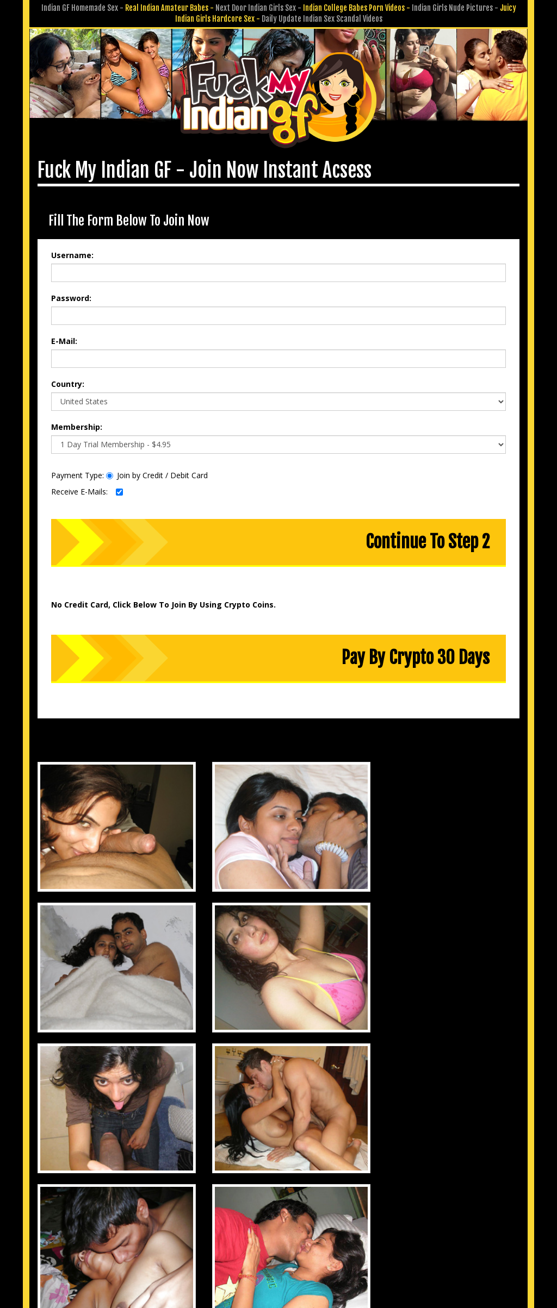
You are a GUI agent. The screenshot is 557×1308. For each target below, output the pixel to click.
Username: (72, 253)
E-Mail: (64, 339)
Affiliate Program (387, 1206)
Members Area (166, 1206)
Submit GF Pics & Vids (310, 1206)
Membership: (76, 425)
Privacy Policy (239, 1222)
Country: (67, 382)
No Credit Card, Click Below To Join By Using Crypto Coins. (163, 602)
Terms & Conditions (306, 1222)
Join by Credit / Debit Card (157, 473)
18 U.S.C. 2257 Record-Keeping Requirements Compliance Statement (279, 1237)
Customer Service (232, 1206)
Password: (71, 296)
